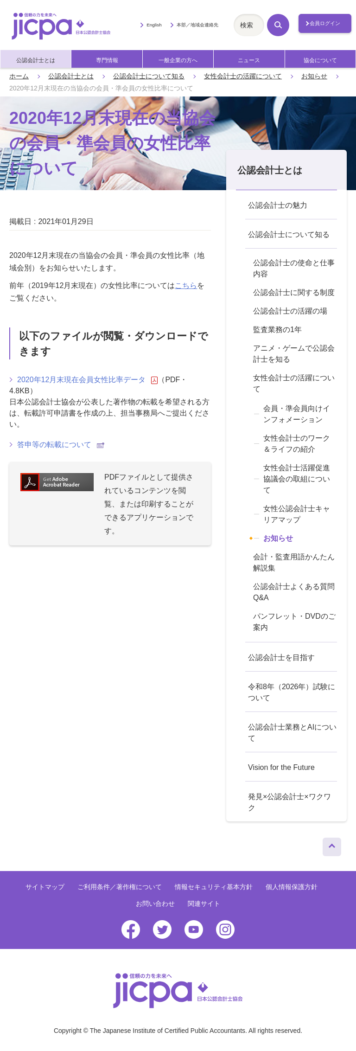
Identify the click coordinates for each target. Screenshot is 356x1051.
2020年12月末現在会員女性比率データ (87, 380)
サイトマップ (44, 887)
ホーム (19, 76)
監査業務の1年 (277, 329)
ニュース (249, 60)
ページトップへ (332, 845)
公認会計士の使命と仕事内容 (294, 268)
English (154, 24)
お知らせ (314, 76)
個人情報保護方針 (292, 887)
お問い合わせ (155, 903)
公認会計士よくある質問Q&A (294, 592)
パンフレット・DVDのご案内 (294, 621)
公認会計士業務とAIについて (292, 732)
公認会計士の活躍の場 (290, 311)
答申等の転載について (60, 445)
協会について (320, 60)
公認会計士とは (35, 60)
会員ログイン (325, 23)
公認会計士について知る (148, 76)
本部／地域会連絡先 (197, 24)
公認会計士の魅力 (277, 205)
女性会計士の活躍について (243, 76)
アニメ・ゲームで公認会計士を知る (294, 353)
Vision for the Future (281, 767)
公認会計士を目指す (281, 657)
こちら (186, 285)
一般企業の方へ (178, 60)
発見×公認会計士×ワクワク (289, 802)
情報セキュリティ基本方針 (214, 887)
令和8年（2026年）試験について (292, 692)
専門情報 (107, 60)
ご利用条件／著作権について (119, 887)
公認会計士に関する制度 (294, 292)
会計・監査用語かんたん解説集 (294, 562)
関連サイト (204, 903)
